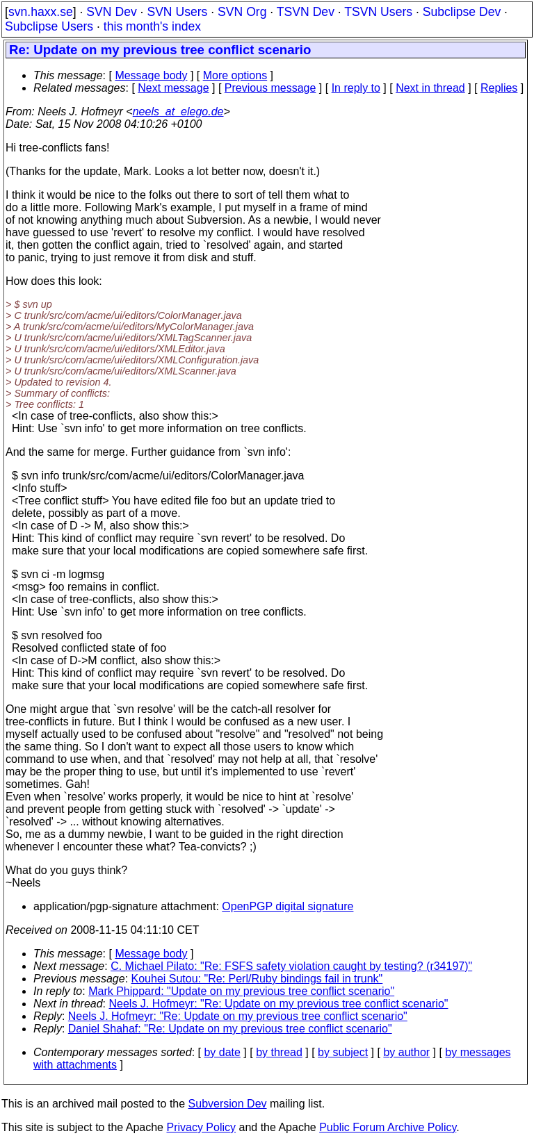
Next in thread (430, 88)
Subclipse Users (49, 26)
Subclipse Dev (462, 12)
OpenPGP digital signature (287, 906)
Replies (498, 88)
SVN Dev (111, 12)
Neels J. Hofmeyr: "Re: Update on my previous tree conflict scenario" (278, 1004)
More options (235, 75)
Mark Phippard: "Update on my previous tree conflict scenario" (241, 991)
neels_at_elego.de (178, 111)
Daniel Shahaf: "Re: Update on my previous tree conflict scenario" (230, 1029)
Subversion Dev (227, 1104)
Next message (173, 88)
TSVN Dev (305, 12)
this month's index (152, 26)
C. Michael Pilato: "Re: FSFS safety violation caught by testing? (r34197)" (291, 966)
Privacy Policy (201, 1127)
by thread (279, 1052)
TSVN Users (378, 12)
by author (406, 1052)
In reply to (356, 88)
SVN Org (242, 12)
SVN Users (177, 12)
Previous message (270, 88)
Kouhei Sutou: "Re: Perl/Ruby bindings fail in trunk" (257, 979)
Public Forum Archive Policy (387, 1127)
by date (222, 1052)
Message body (151, 75)
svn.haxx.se (40, 12)
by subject (343, 1052)
